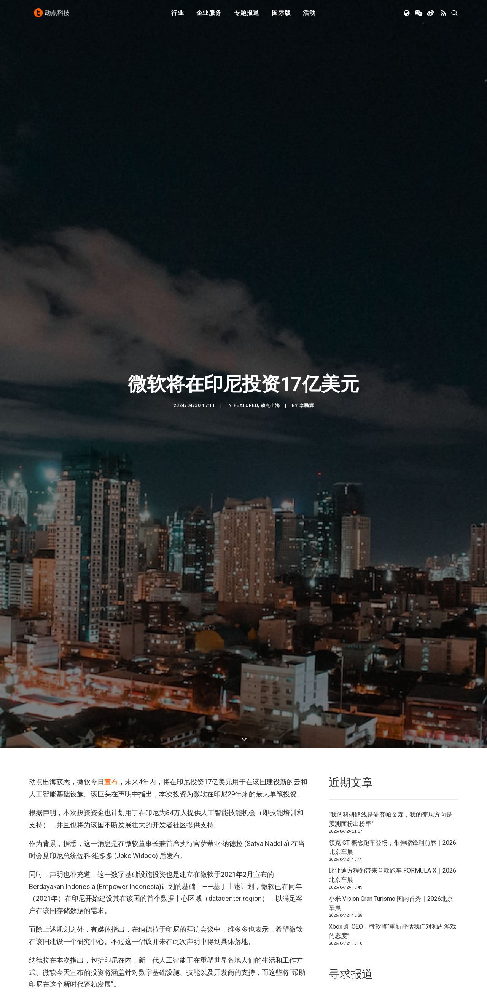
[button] (407, 16)
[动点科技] (53, 16)
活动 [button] (309, 16)
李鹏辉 (306, 385)
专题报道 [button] (246, 16)
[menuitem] (177, 16)
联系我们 (432, 964)
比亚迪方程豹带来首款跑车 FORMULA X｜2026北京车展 (392, 834)
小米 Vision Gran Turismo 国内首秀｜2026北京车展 (391, 862)
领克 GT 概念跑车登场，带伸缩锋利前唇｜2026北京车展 (392, 806)
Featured (246, 385)
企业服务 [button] (209, 16)
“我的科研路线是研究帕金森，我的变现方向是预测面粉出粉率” (390, 778)
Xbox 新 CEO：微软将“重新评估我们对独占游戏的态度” (392, 890)
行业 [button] (177, 16)
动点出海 (270, 385)
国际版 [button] (281, 16)
